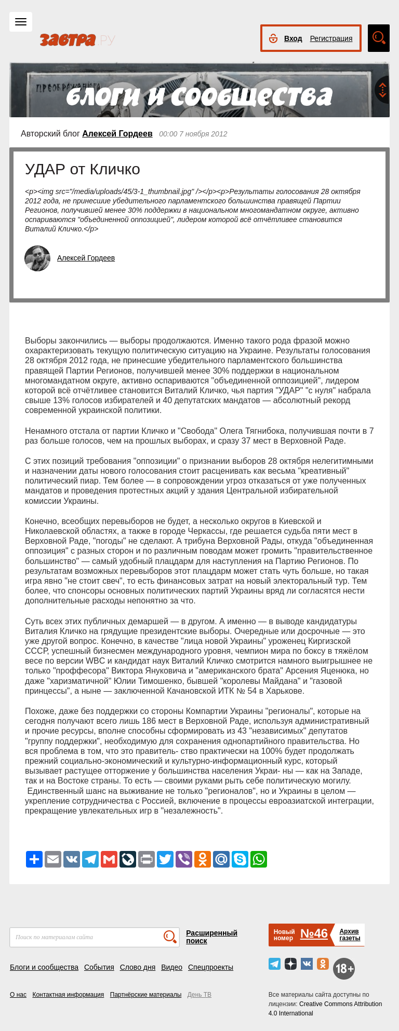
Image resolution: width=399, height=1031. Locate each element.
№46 (314, 933)
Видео (171, 967)
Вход (293, 38)
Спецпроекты (210, 967)
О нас (18, 994)
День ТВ (199, 994)
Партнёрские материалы (146, 994)
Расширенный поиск (211, 937)
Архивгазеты (349, 935)
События (99, 967)
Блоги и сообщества (44, 967)
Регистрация (331, 38)
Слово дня (138, 967)
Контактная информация (68, 994)
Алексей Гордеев (117, 133)
